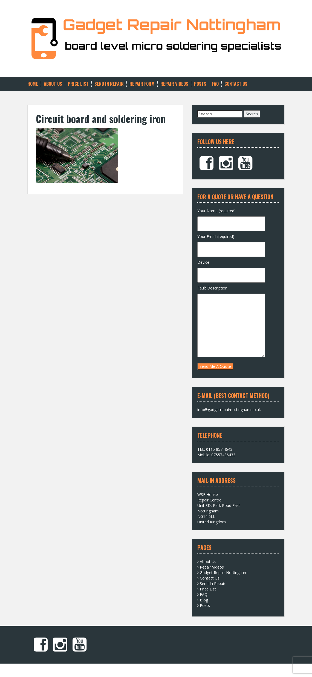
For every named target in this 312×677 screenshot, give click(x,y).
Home (32, 84)
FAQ (215, 84)
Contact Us (235, 84)
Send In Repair (109, 84)
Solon (107, 669)
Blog (204, 600)
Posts (200, 84)
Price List (78, 84)
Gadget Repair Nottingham (223, 572)
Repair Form (142, 84)
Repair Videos (174, 84)
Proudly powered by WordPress (55, 669)
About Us (53, 84)
